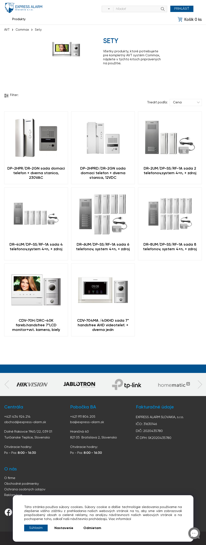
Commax (22, 29)
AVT (7, 29)
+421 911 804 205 (82, 417)
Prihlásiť (181, 9)
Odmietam (92, 528)
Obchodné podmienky (21, 484)
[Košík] (190, 19)
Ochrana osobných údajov (24, 489)
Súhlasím (36, 528)
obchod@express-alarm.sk (25, 422)
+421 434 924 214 (17, 417)
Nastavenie (63, 528)
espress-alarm (23, 8)
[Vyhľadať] (108, 9)
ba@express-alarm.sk (87, 422)
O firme (9, 478)
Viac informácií (120, 519)
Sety (38, 29)
